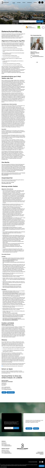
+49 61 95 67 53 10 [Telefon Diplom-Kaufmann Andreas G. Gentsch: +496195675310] (36, 55)
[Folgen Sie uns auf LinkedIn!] (42, 462)
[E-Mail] (10, 428)
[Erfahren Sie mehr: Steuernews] (36, 428)
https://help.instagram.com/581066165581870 (10, 319)
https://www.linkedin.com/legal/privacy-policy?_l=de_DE (12, 287)
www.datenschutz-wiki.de (11, 171)
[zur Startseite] (5, 2)
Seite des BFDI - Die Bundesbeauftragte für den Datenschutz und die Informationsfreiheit (13, 173)
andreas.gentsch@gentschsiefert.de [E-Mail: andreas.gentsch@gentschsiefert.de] (38, 56)
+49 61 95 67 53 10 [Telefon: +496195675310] (7, 387)
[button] (4, 392)
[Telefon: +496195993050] (7, 452)
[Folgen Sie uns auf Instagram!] (40, 462)
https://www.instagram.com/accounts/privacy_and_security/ (13, 316)
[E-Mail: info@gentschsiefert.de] (36, 17)
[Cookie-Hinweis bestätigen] (41, 466)
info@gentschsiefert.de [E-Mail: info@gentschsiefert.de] (7, 389)
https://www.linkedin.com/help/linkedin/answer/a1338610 (12, 284)
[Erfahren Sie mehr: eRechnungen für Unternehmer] (28, 428)
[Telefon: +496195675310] (7, 444)
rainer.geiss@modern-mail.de (6, 183)
